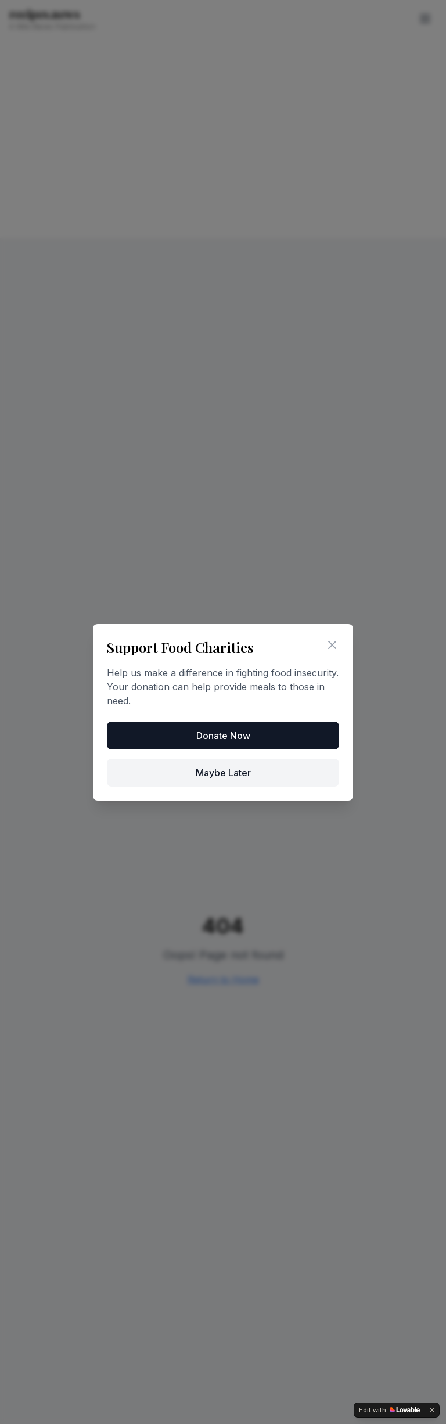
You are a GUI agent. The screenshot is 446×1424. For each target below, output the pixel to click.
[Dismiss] (432, 1410)
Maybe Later (223, 772)
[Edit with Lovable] (389, 1410)
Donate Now (223, 735)
